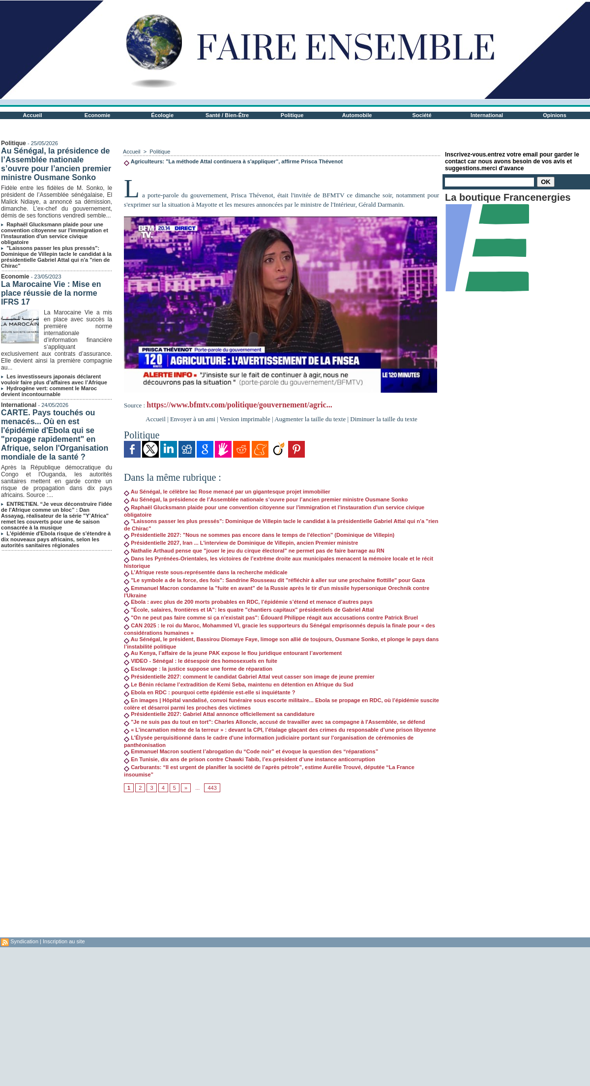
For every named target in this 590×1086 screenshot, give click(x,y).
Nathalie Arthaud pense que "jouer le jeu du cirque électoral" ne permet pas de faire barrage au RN (254, 551)
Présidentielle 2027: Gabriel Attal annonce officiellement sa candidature (219, 714)
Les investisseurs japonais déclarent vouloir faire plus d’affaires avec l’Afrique (54, 379)
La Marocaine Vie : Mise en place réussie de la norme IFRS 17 (51, 293)
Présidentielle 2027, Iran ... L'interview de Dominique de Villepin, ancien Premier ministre (241, 543)
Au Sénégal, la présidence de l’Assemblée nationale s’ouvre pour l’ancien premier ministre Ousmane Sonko (56, 164)
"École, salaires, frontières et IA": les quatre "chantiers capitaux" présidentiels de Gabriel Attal (249, 610)
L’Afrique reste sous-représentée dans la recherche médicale (206, 572)
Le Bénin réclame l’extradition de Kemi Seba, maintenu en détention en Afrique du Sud (239, 684)
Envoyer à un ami (192, 419)
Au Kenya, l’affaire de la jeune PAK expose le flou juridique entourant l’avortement (233, 653)
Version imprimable (245, 419)
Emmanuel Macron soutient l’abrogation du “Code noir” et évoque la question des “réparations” (251, 751)
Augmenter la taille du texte (310, 419)
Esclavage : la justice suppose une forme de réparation (198, 669)
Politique (292, 115)
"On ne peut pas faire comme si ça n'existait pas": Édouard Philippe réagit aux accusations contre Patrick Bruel (271, 618)
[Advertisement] (281, 868)
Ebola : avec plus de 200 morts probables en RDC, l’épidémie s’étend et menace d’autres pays (248, 602)
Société (422, 115)
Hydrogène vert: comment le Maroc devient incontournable (49, 391)
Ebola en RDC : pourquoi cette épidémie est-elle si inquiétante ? (209, 692)
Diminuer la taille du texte (383, 419)
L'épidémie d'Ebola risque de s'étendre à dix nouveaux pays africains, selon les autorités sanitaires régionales (56, 539)
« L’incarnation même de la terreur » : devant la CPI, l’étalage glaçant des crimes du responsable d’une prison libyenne (280, 730)
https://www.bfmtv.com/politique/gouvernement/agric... (239, 405)
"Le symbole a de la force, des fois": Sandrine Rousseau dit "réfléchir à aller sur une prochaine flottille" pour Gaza (274, 580)
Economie (98, 115)
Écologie (162, 115)
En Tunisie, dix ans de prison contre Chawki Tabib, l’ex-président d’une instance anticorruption (249, 759)
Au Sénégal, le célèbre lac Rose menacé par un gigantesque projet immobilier (227, 492)
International (487, 115)
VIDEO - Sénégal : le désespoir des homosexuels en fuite (200, 661)
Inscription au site (64, 941)
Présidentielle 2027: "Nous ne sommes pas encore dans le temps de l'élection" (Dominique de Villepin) (259, 535)
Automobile (357, 115)
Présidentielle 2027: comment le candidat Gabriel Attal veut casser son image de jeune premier (249, 677)
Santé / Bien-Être (227, 115)
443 (211, 788)
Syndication (24, 941)
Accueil (32, 115)
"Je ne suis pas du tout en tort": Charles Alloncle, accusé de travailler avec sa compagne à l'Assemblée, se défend (274, 722)
